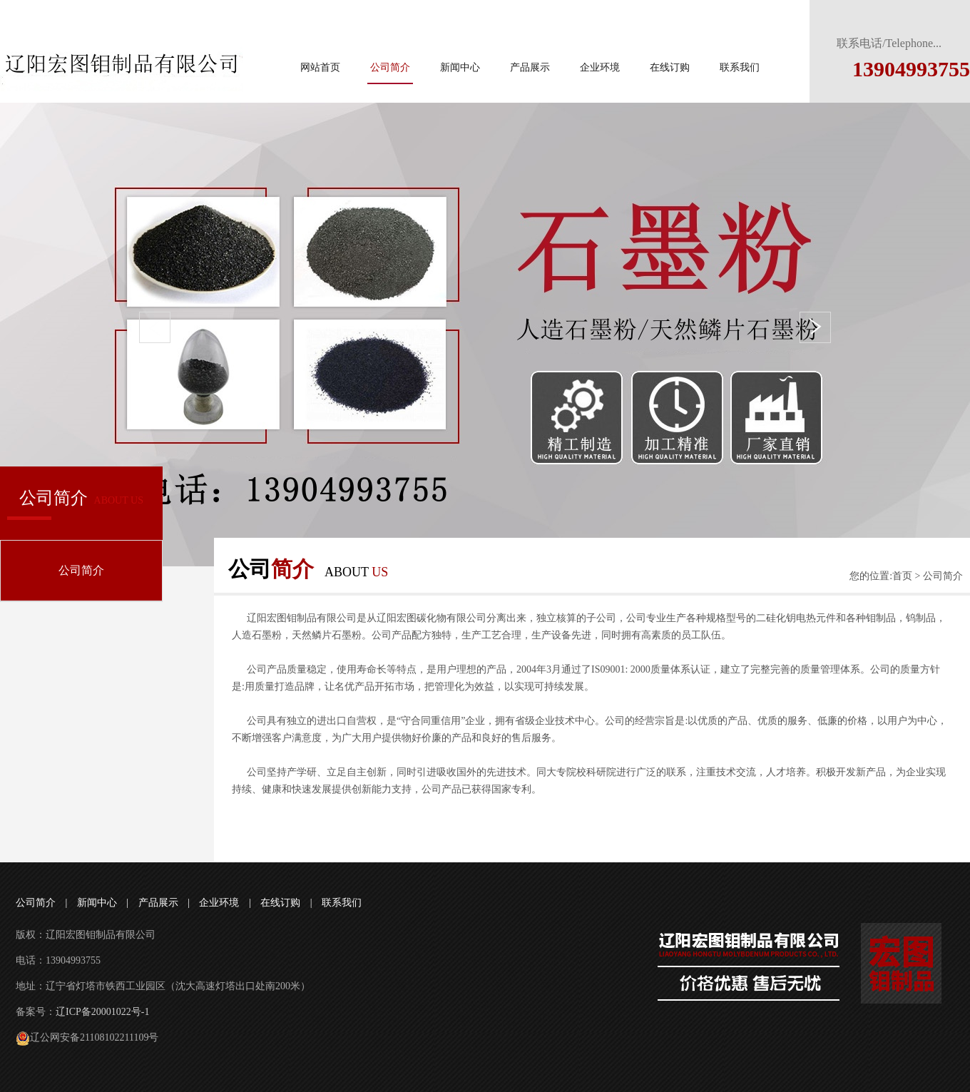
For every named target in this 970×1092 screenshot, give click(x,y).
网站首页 (320, 67)
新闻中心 (460, 67)
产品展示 (530, 67)
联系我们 (740, 67)
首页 (902, 576)
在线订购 (670, 67)
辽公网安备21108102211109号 (87, 1037)
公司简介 (390, 67)
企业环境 (600, 67)
